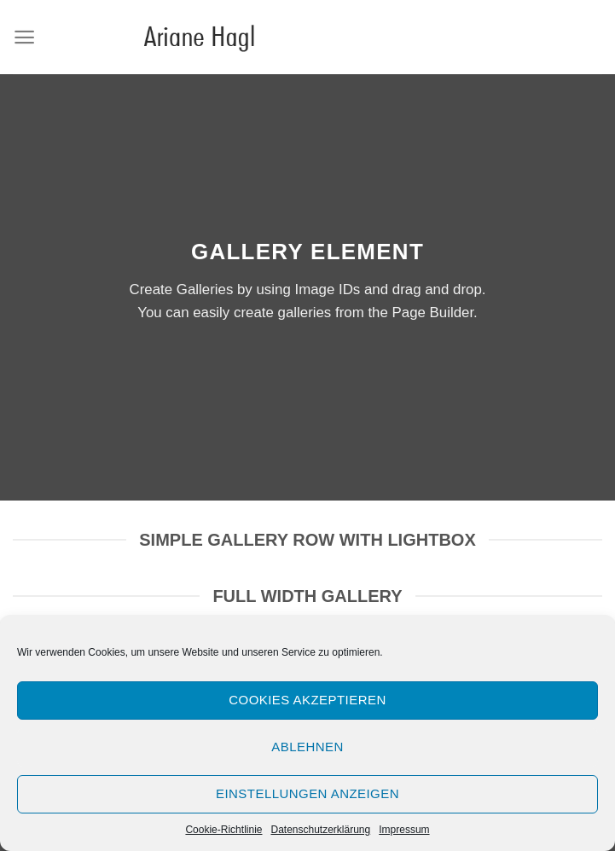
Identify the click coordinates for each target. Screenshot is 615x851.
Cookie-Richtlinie (223, 830)
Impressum (404, 830)
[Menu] (24, 37)
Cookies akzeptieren (307, 699)
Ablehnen (307, 746)
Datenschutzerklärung (320, 830)
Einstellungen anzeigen (307, 793)
